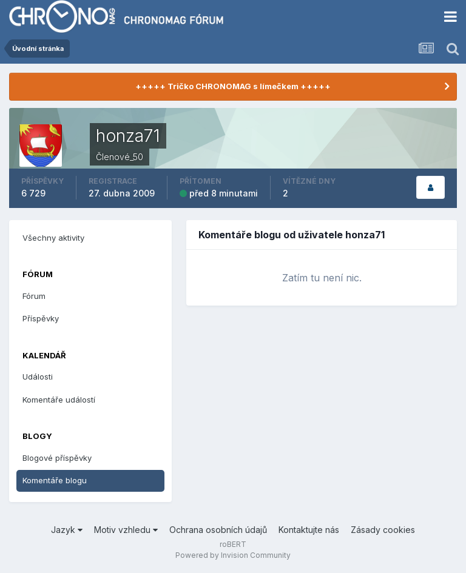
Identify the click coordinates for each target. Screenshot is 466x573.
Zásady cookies (383, 529)
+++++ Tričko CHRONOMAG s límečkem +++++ (233, 86)
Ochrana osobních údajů (218, 529)
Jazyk (67, 529)
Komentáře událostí (58, 399)
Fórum (34, 296)
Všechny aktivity (53, 238)
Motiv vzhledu (126, 529)
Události (37, 376)
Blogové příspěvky (57, 458)
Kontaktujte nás (309, 529)
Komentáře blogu (54, 480)
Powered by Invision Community (233, 555)
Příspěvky (40, 318)
